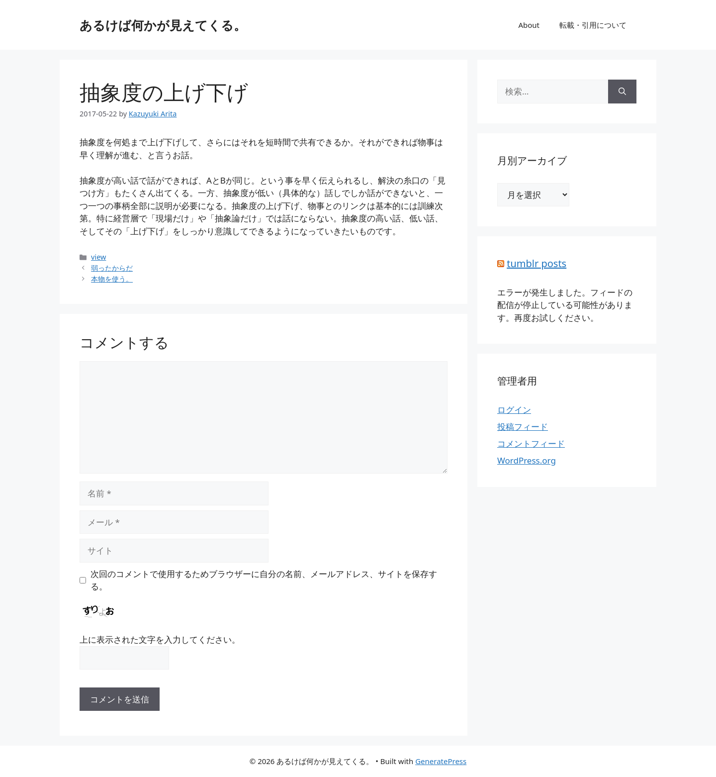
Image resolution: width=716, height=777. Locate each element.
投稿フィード (522, 426)
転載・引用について (592, 25)
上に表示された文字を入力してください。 (160, 639)
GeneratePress (440, 761)
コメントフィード (531, 443)
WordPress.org (526, 460)
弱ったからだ (112, 268)
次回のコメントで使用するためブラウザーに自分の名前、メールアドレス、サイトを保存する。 (263, 580)
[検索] (622, 91)
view (98, 257)
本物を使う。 (112, 279)
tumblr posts (536, 263)
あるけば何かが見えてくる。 (163, 24)
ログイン (514, 409)
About (528, 25)
